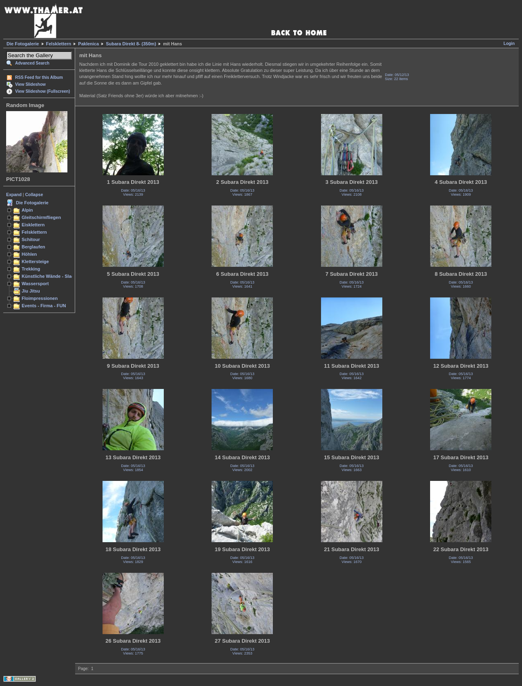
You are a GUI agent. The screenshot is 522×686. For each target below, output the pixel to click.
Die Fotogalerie (23, 43)
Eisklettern (33, 224)
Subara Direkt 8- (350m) (131, 43)
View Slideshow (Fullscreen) (42, 91)
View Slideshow (30, 84)
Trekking (31, 268)
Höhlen (29, 254)
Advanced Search (32, 63)
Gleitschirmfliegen (41, 217)
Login (509, 43)
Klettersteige (35, 261)
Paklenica (88, 43)
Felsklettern (58, 43)
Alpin (27, 210)
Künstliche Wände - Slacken (52, 276)
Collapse (34, 194)
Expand (14, 194)
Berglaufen (33, 246)
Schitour (31, 239)
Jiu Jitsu (31, 290)
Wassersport (35, 283)
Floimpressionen (40, 298)
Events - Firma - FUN (44, 305)
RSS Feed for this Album (39, 77)
